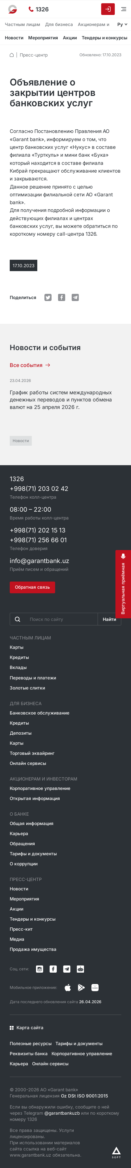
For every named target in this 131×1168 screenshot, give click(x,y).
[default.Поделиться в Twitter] (48, 297)
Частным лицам (22, 24)
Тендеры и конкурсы (104, 37)
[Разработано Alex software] (116, 1152)
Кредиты (19, 657)
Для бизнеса (59, 24)
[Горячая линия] (39, 9)
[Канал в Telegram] (67, 969)
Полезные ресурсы (31, 1043)
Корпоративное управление (40, 788)
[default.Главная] (12, 55)
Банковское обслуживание (39, 712)
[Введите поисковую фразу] (54, 619)
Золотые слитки (27, 687)
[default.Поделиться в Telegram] (75, 297)
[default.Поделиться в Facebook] (61, 297)
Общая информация (32, 823)
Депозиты (20, 733)
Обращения (22, 843)
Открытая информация (35, 798)
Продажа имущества (33, 949)
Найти (109, 619)
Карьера (19, 833)
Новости (14, 37)
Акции (70, 37)
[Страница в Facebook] (81, 987)
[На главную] (13, 9)
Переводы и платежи (33, 677)
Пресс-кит (21, 929)
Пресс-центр (34, 55)
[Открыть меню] (119, 9)
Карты (16, 647)
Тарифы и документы (33, 853)
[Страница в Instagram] (68, 987)
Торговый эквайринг (32, 753)
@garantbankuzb (62, 1113)
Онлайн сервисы (28, 763)
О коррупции (24, 863)
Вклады (18, 667)
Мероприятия (43, 37)
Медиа (17, 939)
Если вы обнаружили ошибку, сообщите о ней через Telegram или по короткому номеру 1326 (64, 1113)
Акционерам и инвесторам (43, 778)
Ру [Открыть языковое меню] (120, 24)
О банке (19, 814)
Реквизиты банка (29, 1053)
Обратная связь (32, 587)
